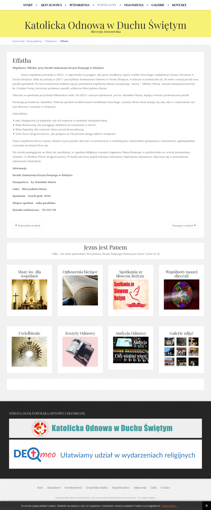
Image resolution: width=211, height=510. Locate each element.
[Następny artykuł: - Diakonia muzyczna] (183, 225)
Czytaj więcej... (169, 506)
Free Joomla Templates (146, 498)
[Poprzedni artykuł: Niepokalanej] (27, 225)
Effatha (22, 60)
